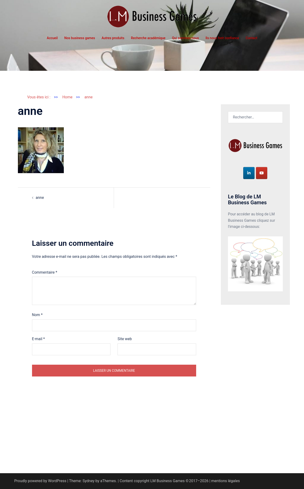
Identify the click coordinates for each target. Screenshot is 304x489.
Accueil (52, 38)
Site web (125, 339)
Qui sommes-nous (185, 38)
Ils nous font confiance (222, 38)
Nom (37, 315)
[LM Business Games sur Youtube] (261, 173)
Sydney (89, 481)
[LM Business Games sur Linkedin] (249, 173)
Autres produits (113, 38)
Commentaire (44, 272)
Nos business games (79, 38)
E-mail (38, 339)
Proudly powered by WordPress (40, 481)
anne (40, 197)
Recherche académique (148, 38)
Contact (251, 38)
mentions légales (225, 481)
